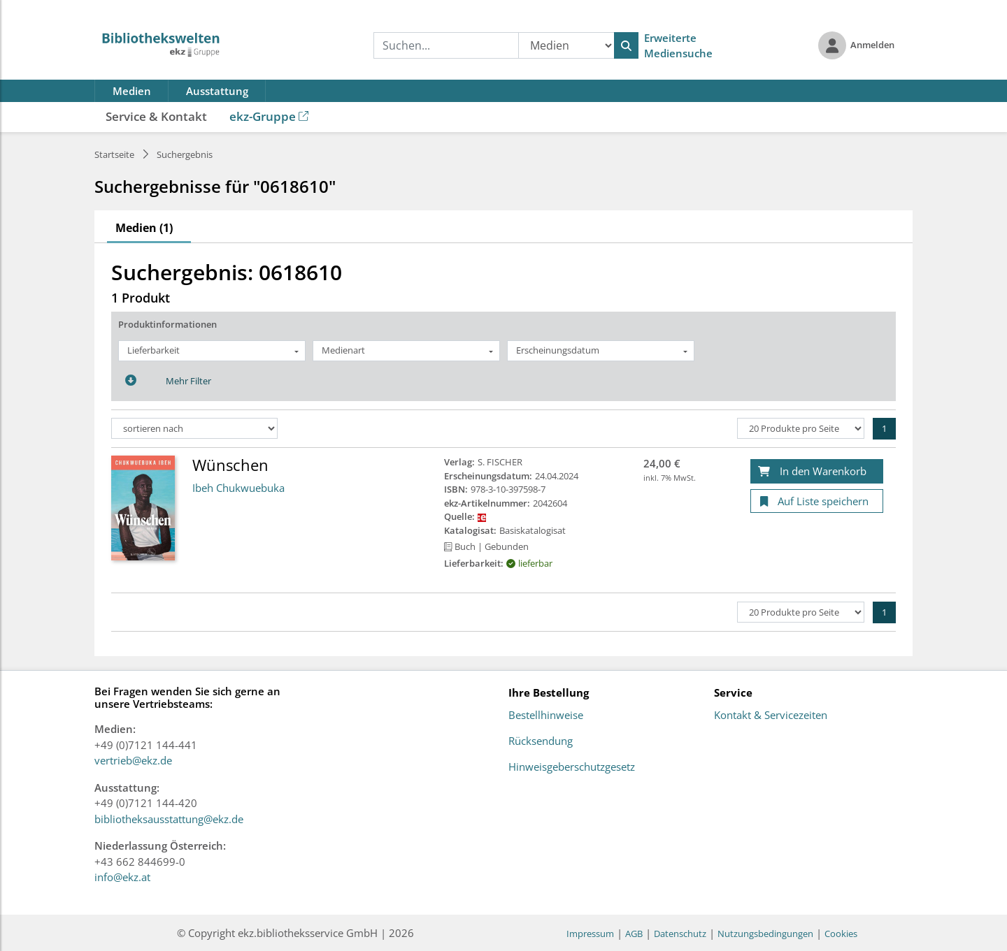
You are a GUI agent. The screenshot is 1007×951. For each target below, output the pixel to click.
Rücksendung (540, 741)
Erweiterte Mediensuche (678, 46)
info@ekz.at (122, 877)
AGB (634, 933)
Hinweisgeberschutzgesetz (571, 767)
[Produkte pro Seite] (800, 428)
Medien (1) (144, 227)
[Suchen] (626, 45)
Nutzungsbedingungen (765, 933)
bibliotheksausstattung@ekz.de (168, 819)
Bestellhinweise (545, 715)
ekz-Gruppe (268, 116)
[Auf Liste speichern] (816, 501)
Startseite (114, 154)
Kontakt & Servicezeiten (770, 715)
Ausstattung (217, 91)
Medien (132, 91)
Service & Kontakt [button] (156, 116)
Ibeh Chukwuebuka (238, 488)
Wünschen (230, 464)
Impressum (590, 933)
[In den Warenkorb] (816, 471)
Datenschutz (680, 933)
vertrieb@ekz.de (133, 760)
